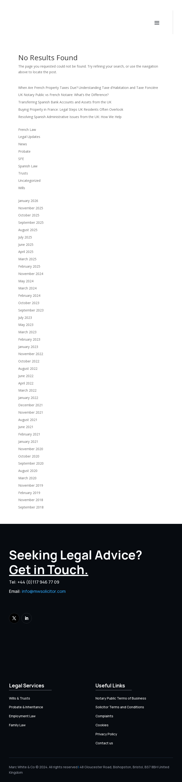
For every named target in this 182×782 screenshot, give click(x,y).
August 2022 (27, 368)
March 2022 (27, 390)
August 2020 (27, 470)
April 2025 (25, 251)
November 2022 (30, 354)
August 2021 (27, 419)
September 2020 (31, 463)
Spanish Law (27, 166)
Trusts (23, 173)
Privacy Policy (106, 734)
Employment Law (22, 716)
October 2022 (28, 361)
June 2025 (25, 244)
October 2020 (28, 456)
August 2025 (27, 230)
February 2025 (29, 266)
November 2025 (30, 208)
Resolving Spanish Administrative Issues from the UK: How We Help (70, 116)
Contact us (104, 743)
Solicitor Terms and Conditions (120, 707)
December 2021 (30, 405)
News (22, 144)
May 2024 (25, 281)
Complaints (104, 716)
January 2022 (28, 397)
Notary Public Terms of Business (121, 698)
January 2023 (28, 346)
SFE (21, 158)
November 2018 (30, 500)
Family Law (17, 725)
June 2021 (25, 427)
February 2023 (29, 339)
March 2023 (27, 332)
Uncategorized (29, 180)
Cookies (102, 725)
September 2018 (31, 507)
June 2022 (25, 376)
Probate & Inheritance (26, 707)
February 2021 (29, 434)
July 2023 (25, 317)
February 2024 (29, 295)
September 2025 (31, 222)
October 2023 (28, 303)
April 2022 (25, 383)
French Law (27, 129)
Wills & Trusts (19, 698)
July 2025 (25, 237)
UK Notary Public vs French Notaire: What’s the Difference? (63, 94)
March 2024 (27, 288)
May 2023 (25, 324)
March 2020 (27, 478)
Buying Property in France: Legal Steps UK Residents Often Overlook (70, 109)
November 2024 (30, 273)
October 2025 (28, 215)
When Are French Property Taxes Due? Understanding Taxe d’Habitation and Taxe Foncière (88, 87)
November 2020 (30, 449)
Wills (21, 188)
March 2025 (27, 259)
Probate (24, 151)
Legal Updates (29, 136)
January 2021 (28, 441)
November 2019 (30, 485)
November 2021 (30, 412)
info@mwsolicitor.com (44, 591)
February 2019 (29, 492)
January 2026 (28, 200)
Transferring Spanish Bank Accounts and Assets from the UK (64, 102)
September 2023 (31, 310)
